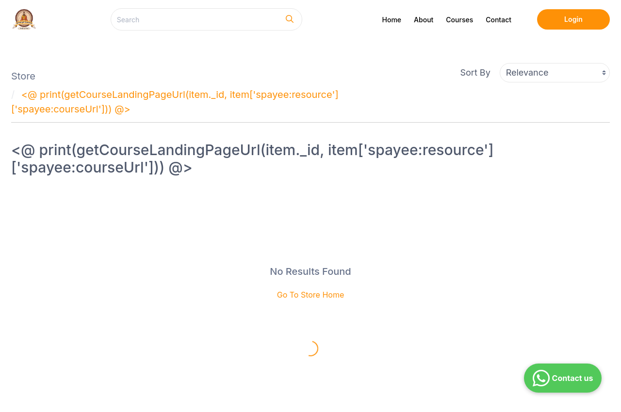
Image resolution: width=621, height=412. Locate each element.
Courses (459, 20)
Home (392, 20)
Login (573, 19)
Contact (498, 20)
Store (23, 76)
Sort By (475, 72)
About (423, 20)
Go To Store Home (310, 295)
